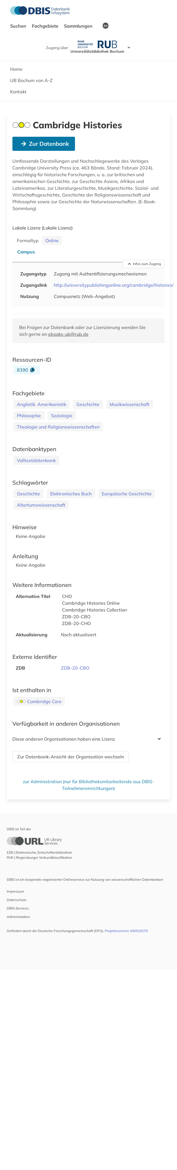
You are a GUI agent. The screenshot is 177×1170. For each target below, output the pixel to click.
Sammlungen (79, 26)
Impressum (15, 891)
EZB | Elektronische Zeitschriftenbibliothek (39, 852)
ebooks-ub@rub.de (68, 334)
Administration (18, 917)
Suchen (18, 26)
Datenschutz (16, 900)
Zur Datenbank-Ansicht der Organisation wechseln (70, 757)
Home (16, 69)
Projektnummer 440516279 (126, 931)
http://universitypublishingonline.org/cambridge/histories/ (114, 285)
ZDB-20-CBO (75, 668)
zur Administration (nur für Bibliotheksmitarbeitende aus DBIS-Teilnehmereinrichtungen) (88, 785)
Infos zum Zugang (144, 264)
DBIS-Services (18, 908)
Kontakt (18, 91)
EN (105, 25)
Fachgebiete (45, 26)
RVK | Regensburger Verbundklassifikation (39, 857)
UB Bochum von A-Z (31, 80)
